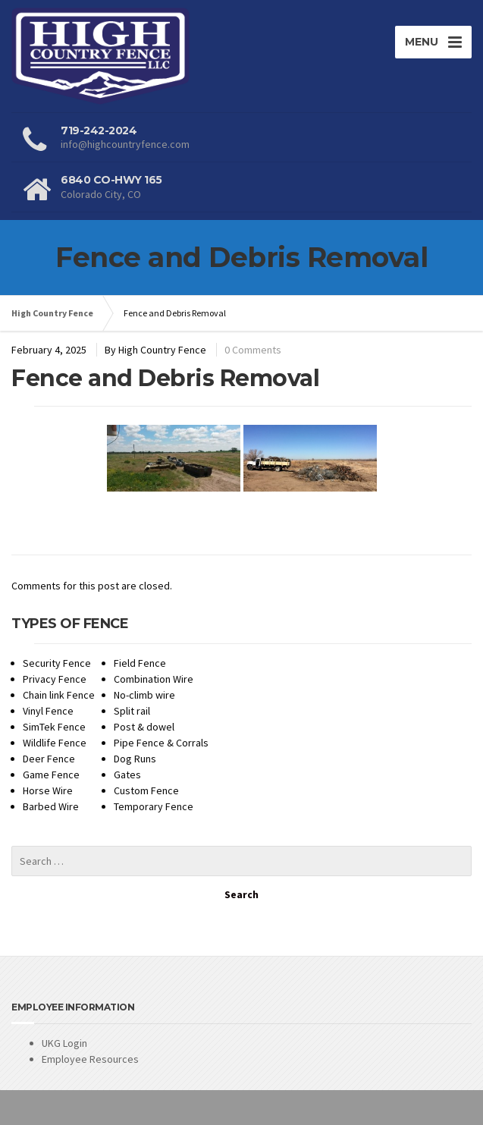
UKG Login (64, 1043)
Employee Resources (90, 1059)
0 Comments (252, 350)
